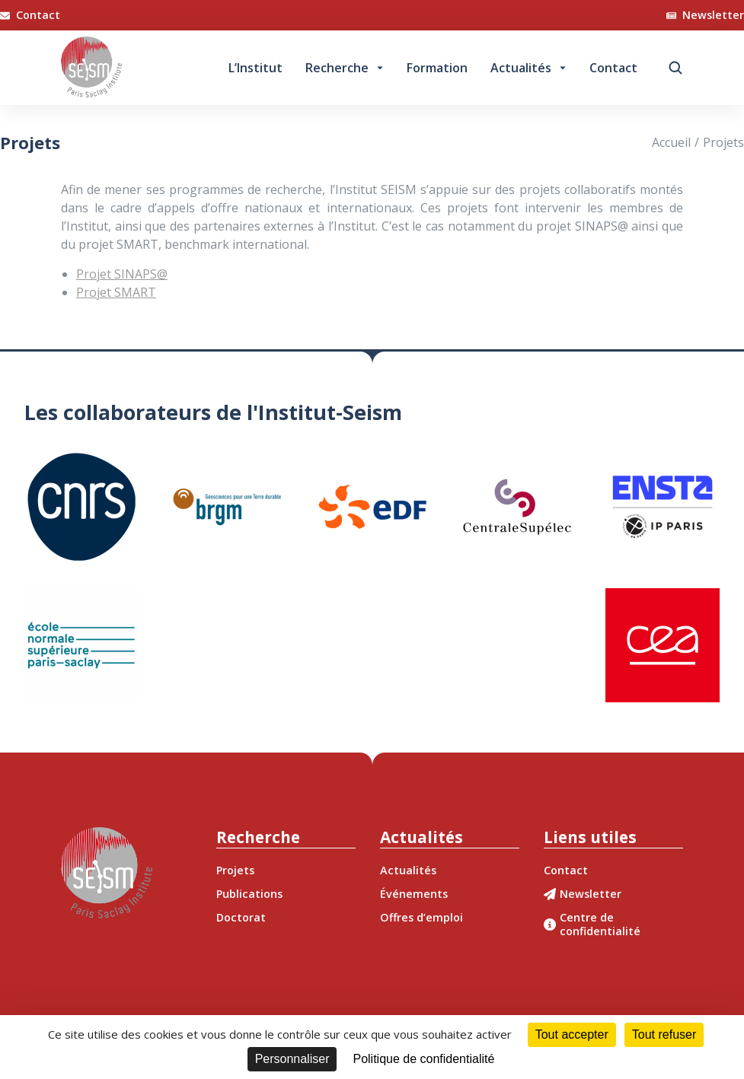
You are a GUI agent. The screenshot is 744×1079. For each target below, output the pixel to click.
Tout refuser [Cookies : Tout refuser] (664, 1034)
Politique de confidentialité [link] (423, 1058)
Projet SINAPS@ (122, 274)
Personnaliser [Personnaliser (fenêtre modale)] (292, 1058)
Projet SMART (116, 292)
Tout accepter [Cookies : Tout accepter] (571, 1034)
